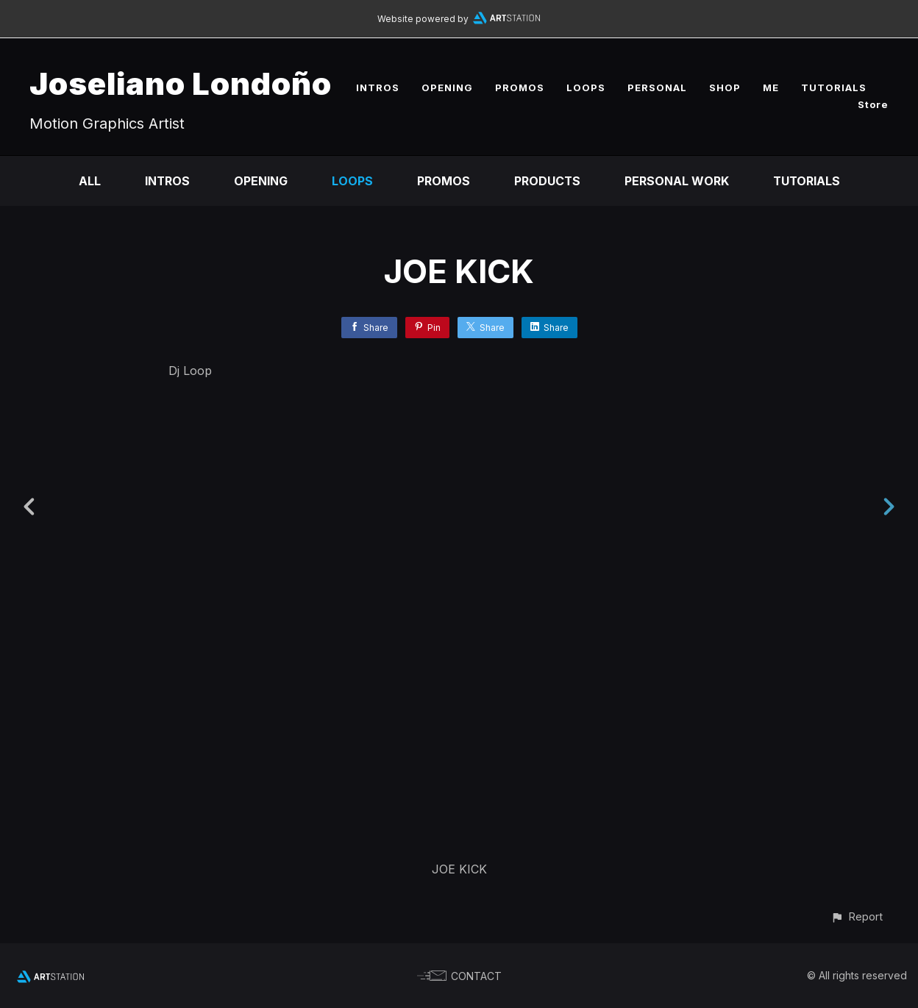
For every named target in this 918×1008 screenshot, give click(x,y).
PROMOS (519, 87)
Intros (166, 181)
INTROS (377, 87)
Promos (442, 181)
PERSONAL (657, 87)
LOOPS (585, 87)
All (88, 181)
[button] (857, 916)
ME (771, 87)
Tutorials (807, 181)
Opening (260, 181)
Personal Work (677, 181)
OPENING (447, 87)
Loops (351, 181)
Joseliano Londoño (180, 83)
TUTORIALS (834, 87)
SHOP (725, 87)
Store (873, 104)
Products (546, 181)
